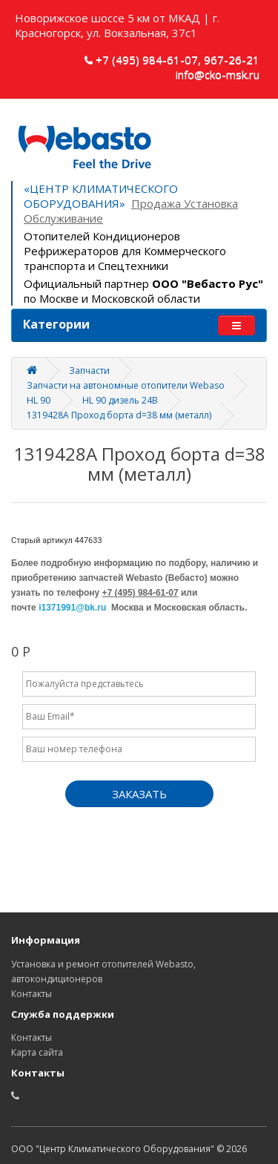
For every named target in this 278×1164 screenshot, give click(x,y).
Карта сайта (37, 1052)
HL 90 (38, 400)
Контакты (31, 993)
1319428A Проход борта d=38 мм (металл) (119, 415)
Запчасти (89, 370)
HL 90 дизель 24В (120, 400)
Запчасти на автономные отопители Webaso (126, 385)
